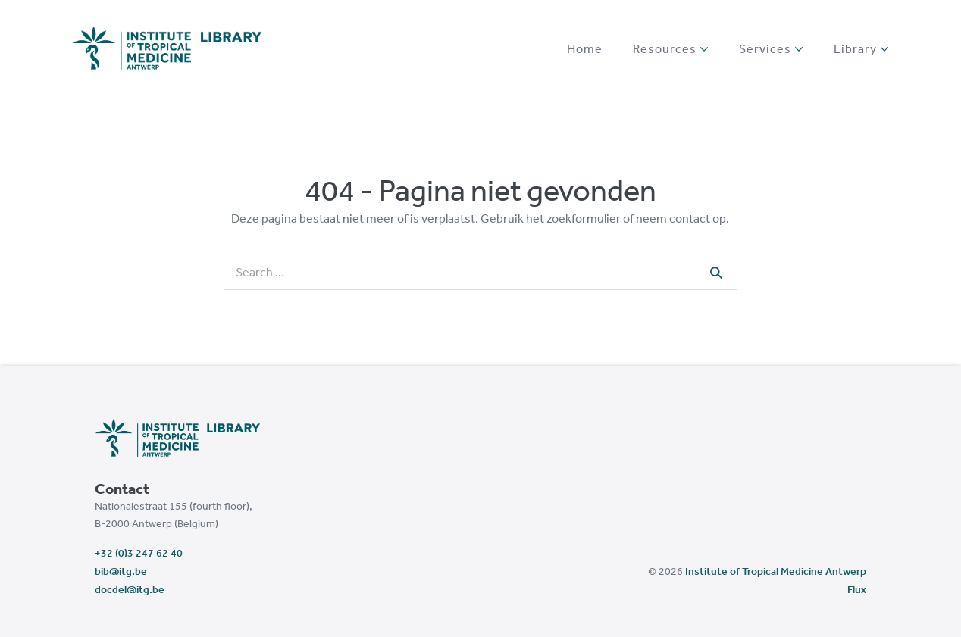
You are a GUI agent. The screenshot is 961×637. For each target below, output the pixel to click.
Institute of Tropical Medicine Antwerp (775, 571)
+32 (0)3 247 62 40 (139, 553)
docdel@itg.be (129, 589)
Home (585, 48)
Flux (856, 589)
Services (771, 48)
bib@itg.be (121, 571)
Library (861, 48)
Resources (671, 48)
